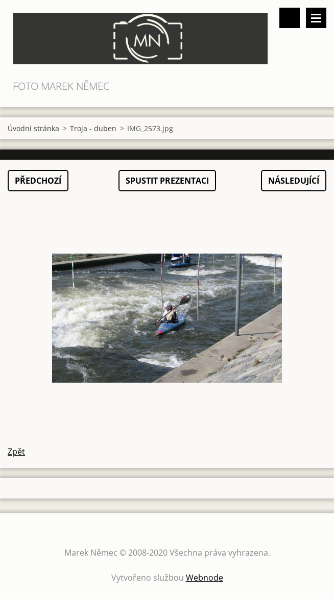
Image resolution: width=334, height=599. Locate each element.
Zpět (16, 451)
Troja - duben (93, 128)
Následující (293, 180)
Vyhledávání (289, 18)
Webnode (204, 577)
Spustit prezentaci (167, 180)
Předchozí (38, 180)
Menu (316, 18)
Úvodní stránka (33, 128)
